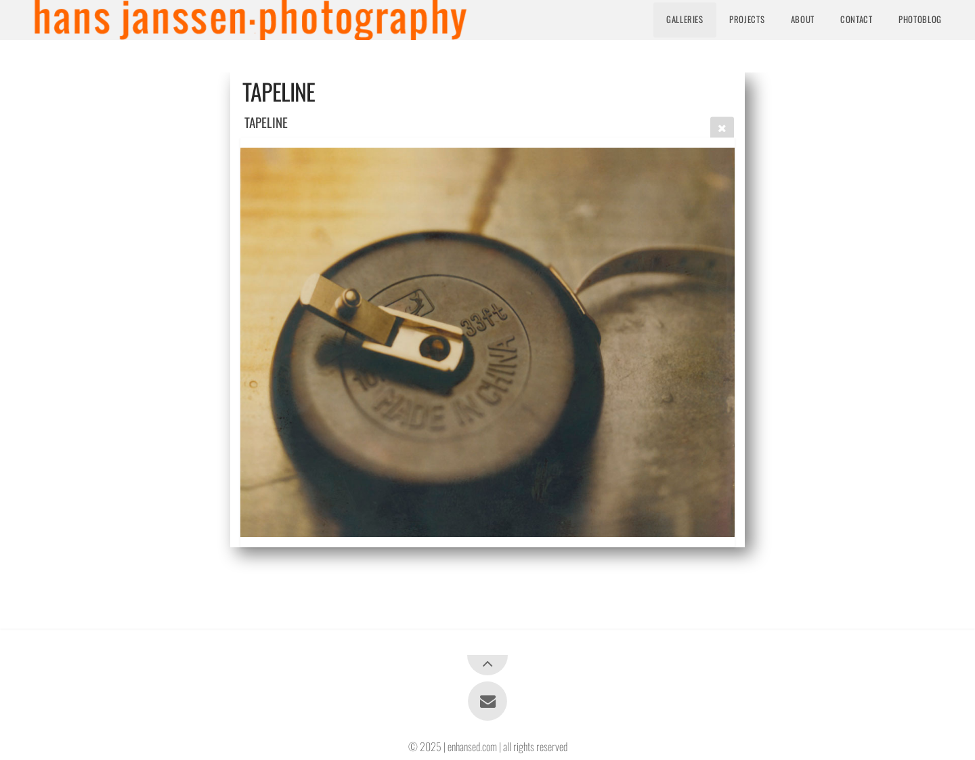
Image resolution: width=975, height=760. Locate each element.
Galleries (684, 19)
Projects (746, 19)
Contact (856, 19)
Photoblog (920, 19)
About (803, 19)
